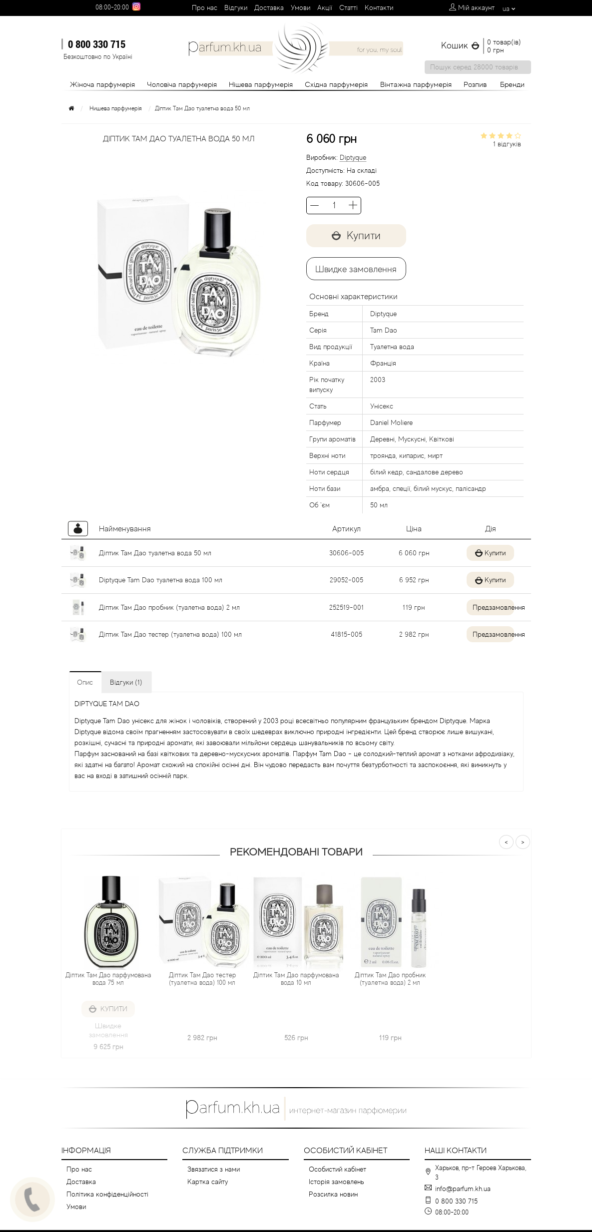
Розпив (475, 84)
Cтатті (348, 7)
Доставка (269, 7)
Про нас (204, 7)
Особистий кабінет (337, 1169)
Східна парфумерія (336, 84)
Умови (300, 7)
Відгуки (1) (126, 682)
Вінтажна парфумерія (416, 84)
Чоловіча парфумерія (182, 84)
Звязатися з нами (213, 1169)
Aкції (324, 7)
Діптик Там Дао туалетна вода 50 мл (155, 553)
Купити (356, 235)
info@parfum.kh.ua (463, 1189)
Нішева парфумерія (261, 84)
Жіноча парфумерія (102, 84)
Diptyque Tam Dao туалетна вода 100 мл (160, 580)
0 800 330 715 (96, 44)
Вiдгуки (235, 7)
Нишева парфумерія (115, 108)
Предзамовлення (486, 607)
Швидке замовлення (356, 269)
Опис (85, 682)
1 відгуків (507, 144)
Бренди (512, 84)
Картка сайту (207, 1182)
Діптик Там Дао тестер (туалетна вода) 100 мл (170, 634)
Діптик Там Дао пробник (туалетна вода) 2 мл (169, 607)
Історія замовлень (336, 1182)
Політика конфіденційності (107, 1194)
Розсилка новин (333, 1194)
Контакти (379, 7)
